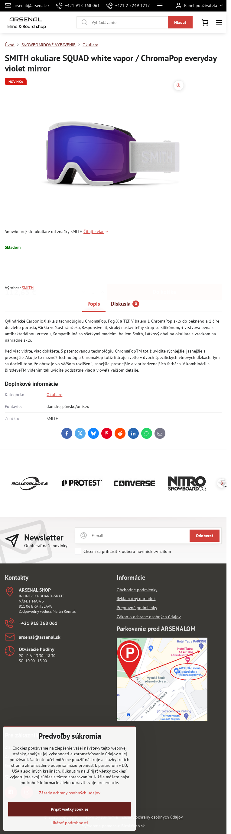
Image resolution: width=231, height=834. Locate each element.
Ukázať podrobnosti (69, 831)
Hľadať (180, 22)
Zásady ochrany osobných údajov (152, 817)
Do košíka (164, 267)
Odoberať (204, 535)
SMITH (28, 288)
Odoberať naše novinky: (46, 545)
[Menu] (219, 22)
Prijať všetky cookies (70, 817)
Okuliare (54, 394)
